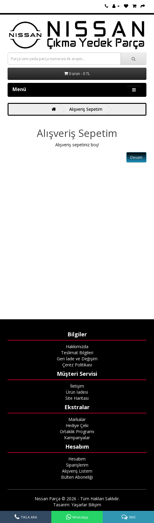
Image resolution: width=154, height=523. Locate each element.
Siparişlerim (77, 465)
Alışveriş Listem (77, 471)
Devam (136, 157)
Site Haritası (77, 398)
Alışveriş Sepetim (85, 109)
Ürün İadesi (77, 392)
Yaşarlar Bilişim (86, 505)
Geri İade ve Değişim (77, 359)
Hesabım (77, 459)
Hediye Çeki (77, 425)
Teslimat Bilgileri (77, 352)
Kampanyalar (77, 437)
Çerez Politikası (77, 365)
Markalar (77, 419)
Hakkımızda (77, 346)
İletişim (77, 386)
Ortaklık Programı (77, 431)
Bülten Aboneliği (77, 477)
